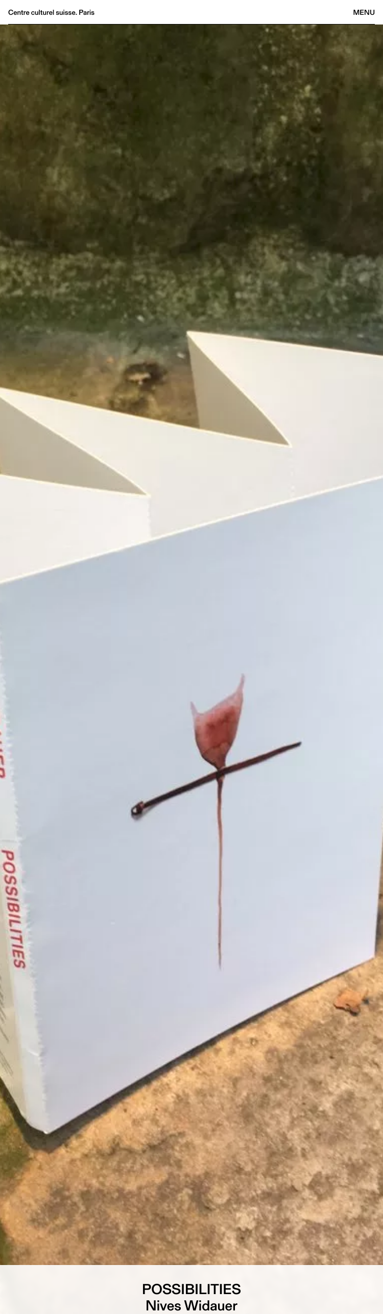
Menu (364, 12)
